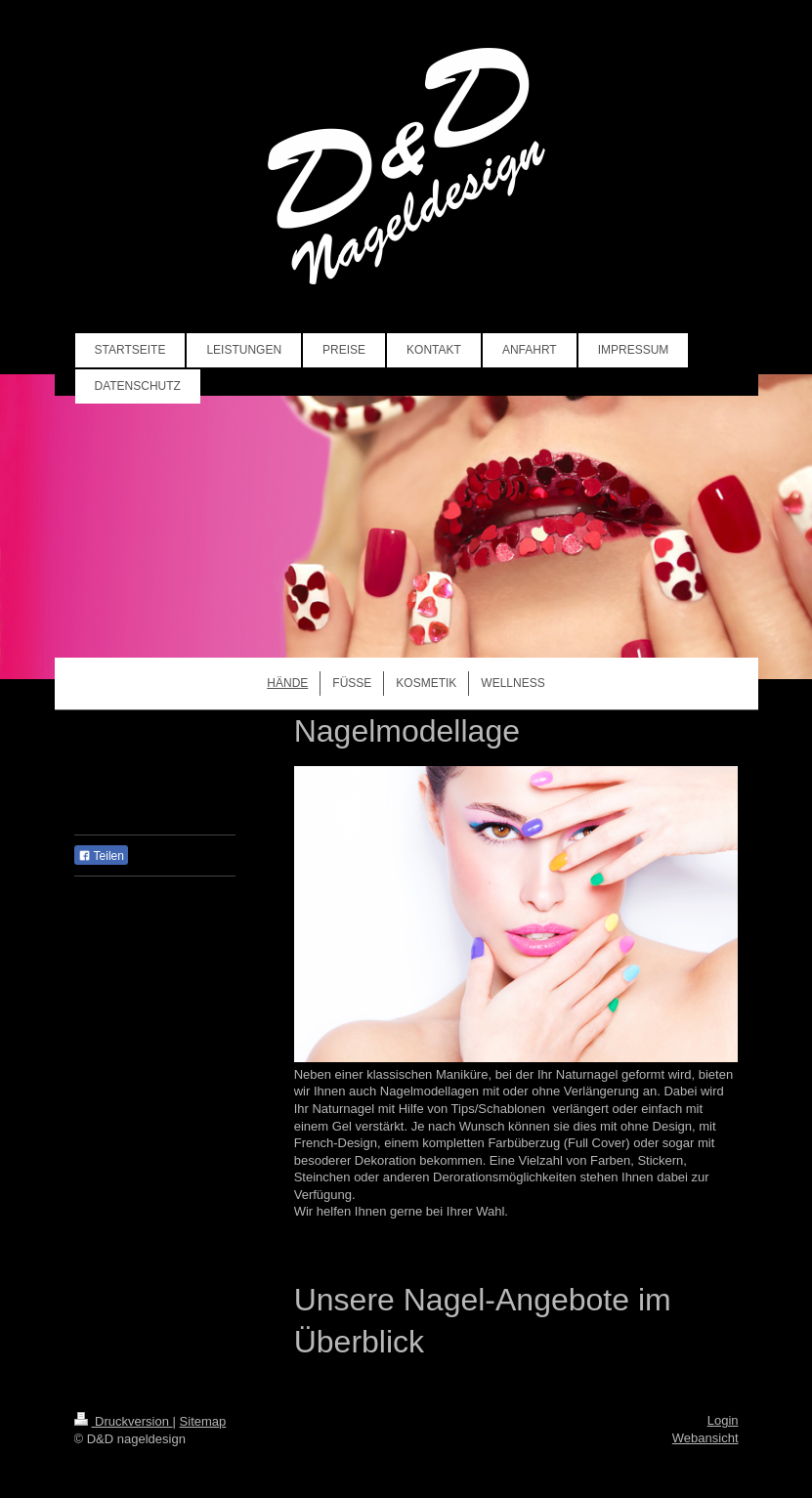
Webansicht (705, 1438)
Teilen (101, 856)
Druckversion (123, 1421)
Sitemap (203, 1421)
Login (723, 1420)
